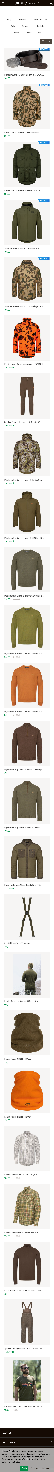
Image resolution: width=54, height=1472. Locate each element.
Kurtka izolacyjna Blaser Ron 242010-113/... (23, 885)
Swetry (29, 32)
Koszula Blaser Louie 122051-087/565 (21, 1232)
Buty (39, 32)
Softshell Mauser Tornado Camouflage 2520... (24, 306)
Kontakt (27, 1433)
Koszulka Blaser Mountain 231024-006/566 (23, 1406)
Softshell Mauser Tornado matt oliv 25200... (23, 248)
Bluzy (9, 19)
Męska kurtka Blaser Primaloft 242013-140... (24, 538)
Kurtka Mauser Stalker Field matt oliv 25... (23, 190)
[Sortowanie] (49, 41)
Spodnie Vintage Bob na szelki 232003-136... (24, 1348)
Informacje (27, 1442)
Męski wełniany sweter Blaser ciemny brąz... (24, 769)
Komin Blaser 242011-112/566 (17, 1059)
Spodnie (16, 32)
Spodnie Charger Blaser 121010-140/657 (22, 422)
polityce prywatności (10, 1462)
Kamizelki (22, 19)
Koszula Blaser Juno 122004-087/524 (20, 1174)
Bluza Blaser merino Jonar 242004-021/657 (23, 1290)
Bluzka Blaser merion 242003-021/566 (21, 1001)
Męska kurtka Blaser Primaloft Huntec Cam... (24, 480)
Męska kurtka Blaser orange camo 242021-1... (24, 364)
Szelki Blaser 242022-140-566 (17, 943)
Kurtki (13, 26)
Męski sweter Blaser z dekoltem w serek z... (24, 595)
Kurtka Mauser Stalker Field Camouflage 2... (23, 132)
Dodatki (40, 26)
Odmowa (34, 1468)
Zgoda (24, 1468)
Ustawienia (46, 1468)
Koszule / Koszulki (39, 19)
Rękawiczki (26, 26)
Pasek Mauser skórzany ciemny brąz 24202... (24, 74)
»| (47, 1421)
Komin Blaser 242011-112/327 (17, 1116)
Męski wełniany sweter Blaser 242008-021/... (24, 827)
